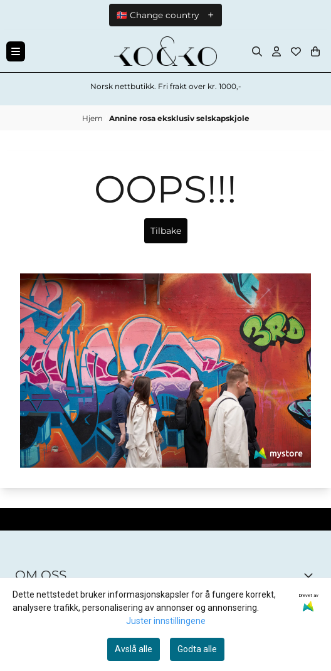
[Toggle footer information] (311, 575)
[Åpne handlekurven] (315, 51)
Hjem (93, 118)
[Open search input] (257, 51)
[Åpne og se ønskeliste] (296, 51)
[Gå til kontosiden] (276, 51)
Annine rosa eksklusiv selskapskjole (179, 118)
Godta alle (197, 649)
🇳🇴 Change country (158, 15)
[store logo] (165, 51)
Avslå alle (133, 649)
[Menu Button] (15, 51)
